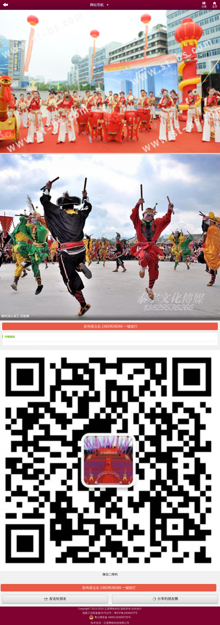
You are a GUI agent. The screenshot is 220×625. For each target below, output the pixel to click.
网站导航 (97, 5)
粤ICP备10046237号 (126, 612)
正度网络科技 (112, 608)
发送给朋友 (55, 599)
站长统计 (136, 608)
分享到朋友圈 (165, 599)
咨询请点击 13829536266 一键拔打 (109, 326)
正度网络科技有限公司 (116, 622)
